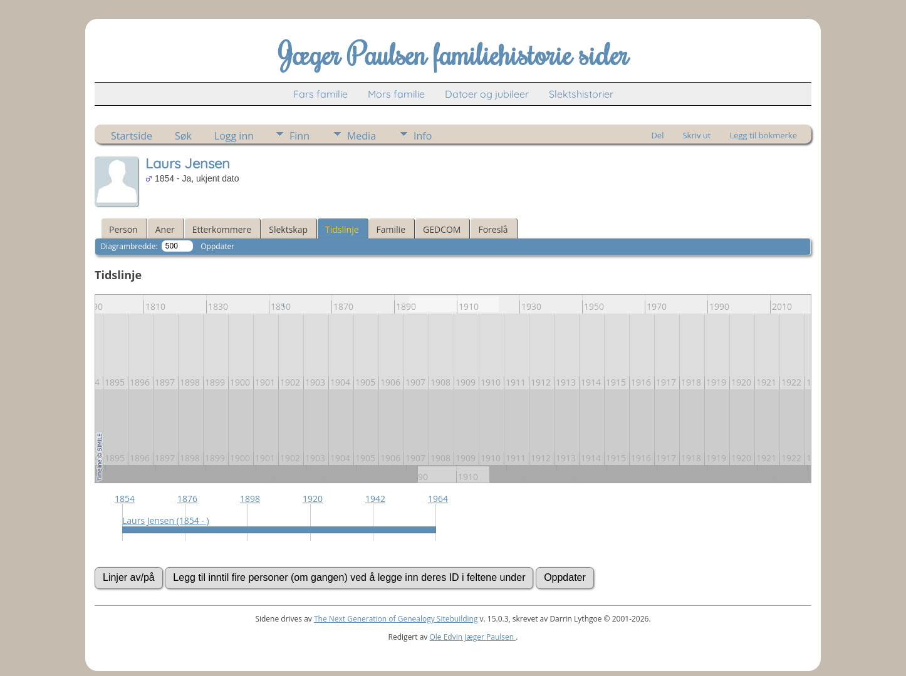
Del (657, 135)
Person (123, 229)
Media (361, 136)
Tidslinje (342, 229)
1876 (187, 498)
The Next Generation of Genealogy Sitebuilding (396, 618)
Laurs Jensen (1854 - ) (165, 520)
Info (423, 136)
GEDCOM (442, 229)
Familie (391, 229)
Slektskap (288, 229)
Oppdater (217, 246)
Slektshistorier (581, 94)
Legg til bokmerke (763, 135)
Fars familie (320, 94)
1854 (125, 498)
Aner (165, 229)
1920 (313, 498)
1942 (375, 498)
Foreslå (493, 229)
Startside (131, 136)
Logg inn (234, 136)
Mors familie (396, 94)
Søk (183, 136)
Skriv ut (696, 135)
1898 (250, 498)
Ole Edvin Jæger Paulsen (472, 637)
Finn (299, 136)
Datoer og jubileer (487, 94)
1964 (438, 498)
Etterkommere (222, 229)
